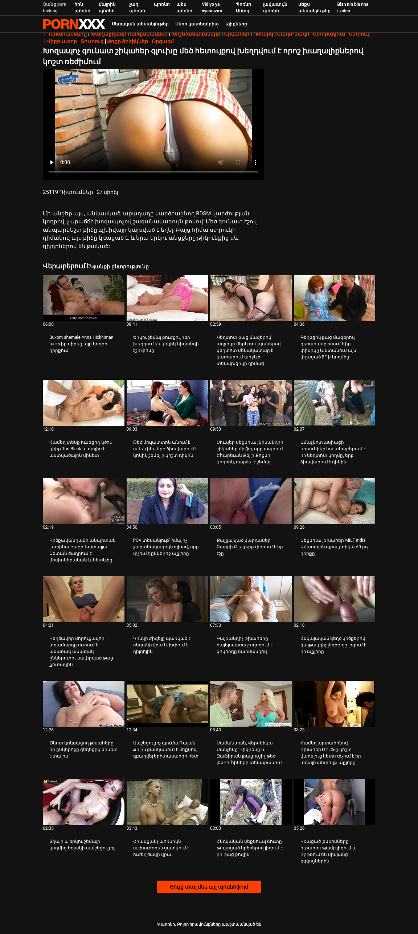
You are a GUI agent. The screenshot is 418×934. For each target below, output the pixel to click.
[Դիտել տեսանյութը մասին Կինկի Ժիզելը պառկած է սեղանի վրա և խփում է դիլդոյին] (167, 599)
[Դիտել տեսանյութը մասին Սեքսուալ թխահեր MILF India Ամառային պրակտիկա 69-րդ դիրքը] (335, 501)
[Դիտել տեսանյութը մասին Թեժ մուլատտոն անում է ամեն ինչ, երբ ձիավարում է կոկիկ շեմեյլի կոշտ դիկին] (167, 403)
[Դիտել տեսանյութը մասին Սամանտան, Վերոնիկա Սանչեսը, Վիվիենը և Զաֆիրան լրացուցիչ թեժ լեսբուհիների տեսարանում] (251, 704)
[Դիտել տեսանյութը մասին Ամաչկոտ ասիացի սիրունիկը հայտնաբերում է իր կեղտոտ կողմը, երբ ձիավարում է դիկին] (335, 403)
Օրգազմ (163, 41)
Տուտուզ (92, 41)
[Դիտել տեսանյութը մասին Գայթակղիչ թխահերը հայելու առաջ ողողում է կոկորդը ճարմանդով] (251, 599)
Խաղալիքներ (108, 34)
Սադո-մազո (293, 34)
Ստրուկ (359, 34)
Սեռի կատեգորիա (197, 24)
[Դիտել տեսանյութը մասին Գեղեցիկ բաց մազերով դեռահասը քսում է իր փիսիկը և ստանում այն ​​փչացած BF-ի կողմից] (335, 298)
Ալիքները (236, 24)
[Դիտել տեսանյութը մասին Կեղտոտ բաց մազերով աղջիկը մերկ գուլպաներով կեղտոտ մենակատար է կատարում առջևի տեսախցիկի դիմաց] (251, 298)
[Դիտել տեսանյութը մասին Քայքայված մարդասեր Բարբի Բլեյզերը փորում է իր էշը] (251, 501)
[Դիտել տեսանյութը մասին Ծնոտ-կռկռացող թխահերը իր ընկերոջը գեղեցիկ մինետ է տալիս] (83, 704)
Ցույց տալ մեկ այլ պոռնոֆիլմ (209, 887)
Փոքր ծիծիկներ (127, 41)
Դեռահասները (66, 34)
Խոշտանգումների (195, 34)
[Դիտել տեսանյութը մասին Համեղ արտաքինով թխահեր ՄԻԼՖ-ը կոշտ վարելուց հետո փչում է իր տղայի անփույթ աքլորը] (335, 704)
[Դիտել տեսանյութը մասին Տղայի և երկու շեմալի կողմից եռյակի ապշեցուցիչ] (83, 802)
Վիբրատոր (61, 41)
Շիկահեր (236, 34)
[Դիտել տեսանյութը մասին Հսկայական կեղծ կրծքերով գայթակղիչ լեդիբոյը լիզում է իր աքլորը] (335, 599)
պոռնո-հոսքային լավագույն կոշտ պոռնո (74, 24)
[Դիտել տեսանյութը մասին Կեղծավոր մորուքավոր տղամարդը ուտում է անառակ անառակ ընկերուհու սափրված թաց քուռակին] (83, 599)
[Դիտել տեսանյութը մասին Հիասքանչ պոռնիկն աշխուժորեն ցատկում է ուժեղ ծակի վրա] (167, 802)
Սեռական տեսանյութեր (140, 24)
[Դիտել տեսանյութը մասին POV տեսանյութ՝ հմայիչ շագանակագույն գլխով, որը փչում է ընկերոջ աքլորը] (167, 501)
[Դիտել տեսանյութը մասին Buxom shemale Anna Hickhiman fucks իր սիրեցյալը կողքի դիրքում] (83, 298)
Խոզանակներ (149, 34)
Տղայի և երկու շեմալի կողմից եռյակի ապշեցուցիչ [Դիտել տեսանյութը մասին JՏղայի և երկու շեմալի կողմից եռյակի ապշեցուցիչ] (82, 844)
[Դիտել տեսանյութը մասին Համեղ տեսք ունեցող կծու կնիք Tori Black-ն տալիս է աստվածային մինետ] (83, 403)
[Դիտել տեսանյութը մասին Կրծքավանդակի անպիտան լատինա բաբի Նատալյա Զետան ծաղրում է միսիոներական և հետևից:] (83, 501)
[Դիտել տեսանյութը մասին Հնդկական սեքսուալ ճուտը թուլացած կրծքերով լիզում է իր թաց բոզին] (251, 802)
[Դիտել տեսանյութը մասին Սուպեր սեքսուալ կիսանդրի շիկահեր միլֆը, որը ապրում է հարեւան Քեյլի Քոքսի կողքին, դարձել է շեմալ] (251, 403)
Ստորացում (329, 34)
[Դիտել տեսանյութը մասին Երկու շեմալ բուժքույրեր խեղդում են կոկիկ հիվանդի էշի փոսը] (167, 298)
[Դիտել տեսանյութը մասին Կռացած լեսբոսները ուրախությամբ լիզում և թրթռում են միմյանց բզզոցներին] (335, 802)
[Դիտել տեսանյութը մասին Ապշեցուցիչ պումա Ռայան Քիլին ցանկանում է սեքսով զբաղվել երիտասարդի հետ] (167, 704)
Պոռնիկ (263, 34)
